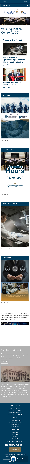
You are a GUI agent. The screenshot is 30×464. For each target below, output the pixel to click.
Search (26, 2)
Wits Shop (15, 438)
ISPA (10, 461)
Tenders (15, 436)
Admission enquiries (15, 412)
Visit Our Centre (9, 203)
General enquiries (15, 408)
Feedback (6, 258)
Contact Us (7, 149)
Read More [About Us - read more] (5, 141)
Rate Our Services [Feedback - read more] (7, 303)
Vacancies (15, 432)
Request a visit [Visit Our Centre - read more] (6, 249)
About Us (6, 95)
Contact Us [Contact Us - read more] (5, 195)
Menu (5, 2)
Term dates (15, 434)
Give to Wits (15, 449)
